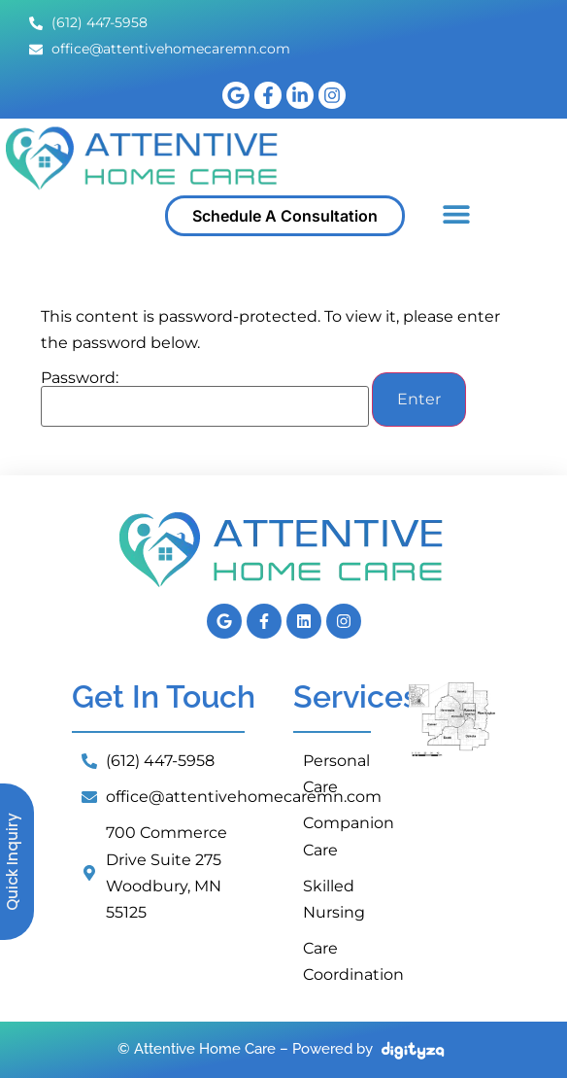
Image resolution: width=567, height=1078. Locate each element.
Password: (205, 398)
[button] (456, 213)
